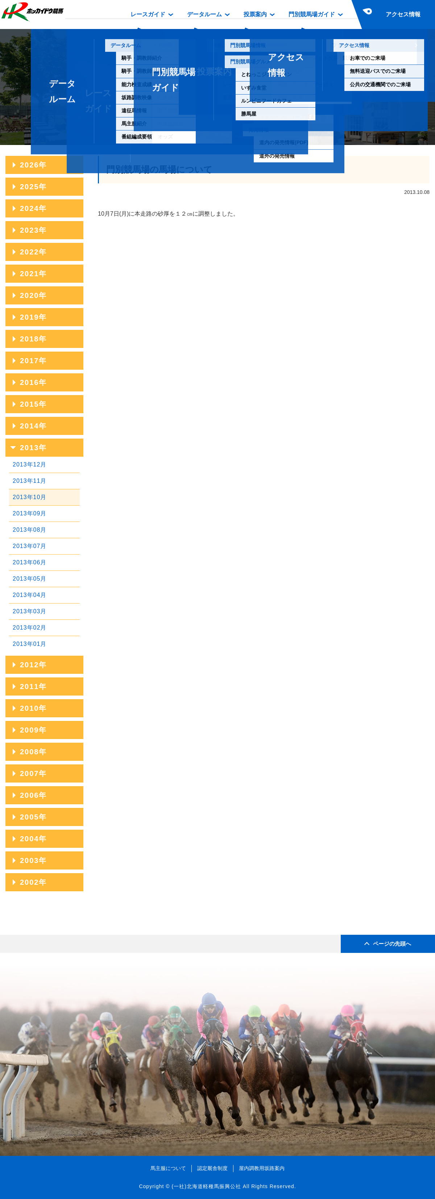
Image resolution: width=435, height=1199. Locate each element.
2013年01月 (29, 644)
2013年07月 (29, 546)
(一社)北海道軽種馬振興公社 (206, 1186)
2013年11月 (29, 481)
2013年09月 (29, 513)
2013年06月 (29, 562)
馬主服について (168, 1168)
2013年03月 (29, 611)
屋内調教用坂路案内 (262, 1168)
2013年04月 (29, 595)
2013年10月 (29, 497)
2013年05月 (29, 579)
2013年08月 (29, 530)
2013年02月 (29, 628)
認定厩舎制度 (212, 1168)
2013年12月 (29, 464)
